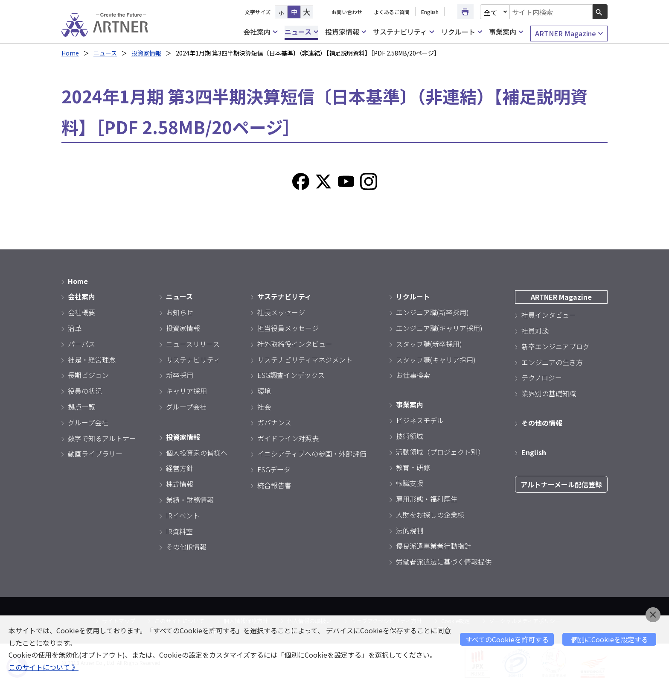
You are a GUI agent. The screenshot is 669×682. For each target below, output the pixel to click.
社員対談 (535, 330)
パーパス (81, 344)
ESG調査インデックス (291, 375)
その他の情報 (541, 423)
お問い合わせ (347, 11)
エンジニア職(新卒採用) (432, 312)
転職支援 (409, 483)
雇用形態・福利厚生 (426, 499)
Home (70, 53)
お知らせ (179, 312)
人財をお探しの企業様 (430, 514)
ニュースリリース (193, 344)
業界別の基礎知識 (548, 393)
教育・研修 (413, 467)
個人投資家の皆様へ (196, 453)
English (430, 11)
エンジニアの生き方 (552, 362)
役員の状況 (85, 391)
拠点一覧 (81, 406)
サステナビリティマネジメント (304, 359)
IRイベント (183, 515)
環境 (264, 391)
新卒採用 (179, 375)
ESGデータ (274, 469)
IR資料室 (179, 531)
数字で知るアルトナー (102, 438)
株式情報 (179, 484)
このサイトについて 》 (44, 667)
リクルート (461, 32)
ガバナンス (274, 422)
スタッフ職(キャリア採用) (436, 359)
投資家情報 (345, 32)
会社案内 (260, 32)
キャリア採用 (186, 391)
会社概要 (81, 312)
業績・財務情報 (190, 500)
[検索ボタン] (600, 11)
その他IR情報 (186, 547)
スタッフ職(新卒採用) (429, 344)
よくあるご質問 (392, 11)
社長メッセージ (281, 312)
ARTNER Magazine (569, 33)
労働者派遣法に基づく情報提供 (444, 561)
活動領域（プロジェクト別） (440, 452)
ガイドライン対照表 (288, 438)
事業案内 (506, 32)
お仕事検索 (413, 375)
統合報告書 (274, 485)
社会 (264, 406)
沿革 (74, 328)
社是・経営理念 (92, 359)
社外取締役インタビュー (294, 344)
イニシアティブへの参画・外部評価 (311, 453)
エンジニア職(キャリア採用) (439, 328)
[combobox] (551, 11)
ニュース (301, 32)
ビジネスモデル (420, 420)
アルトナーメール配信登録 (561, 484)
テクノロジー (541, 377)
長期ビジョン (88, 375)
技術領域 (409, 436)
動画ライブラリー (95, 453)
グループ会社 (88, 422)
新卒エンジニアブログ (555, 346)
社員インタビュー (548, 315)
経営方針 (179, 468)
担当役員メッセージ (288, 328)
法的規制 (409, 530)
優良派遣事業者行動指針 (433, 546)
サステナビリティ (403, 32)
